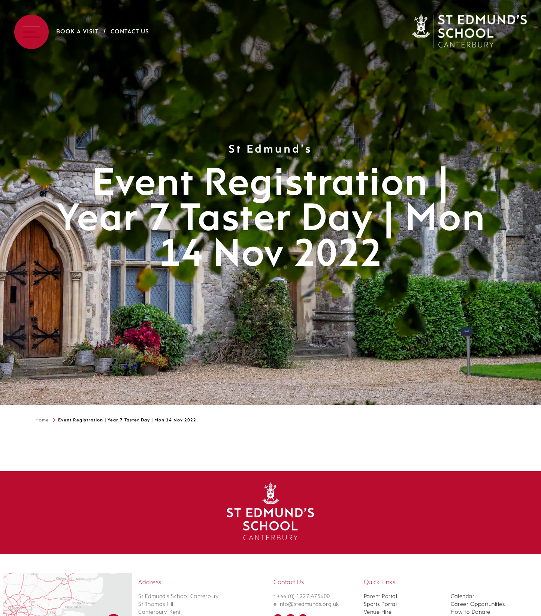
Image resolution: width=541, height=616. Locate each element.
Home (42, 420)
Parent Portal (381, 597)
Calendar (462, 597)
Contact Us (130, 32)
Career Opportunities (478, 604)
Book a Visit (77, 32)
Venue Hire (378, 612)
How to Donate (470, 612)
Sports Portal (380, 604)
